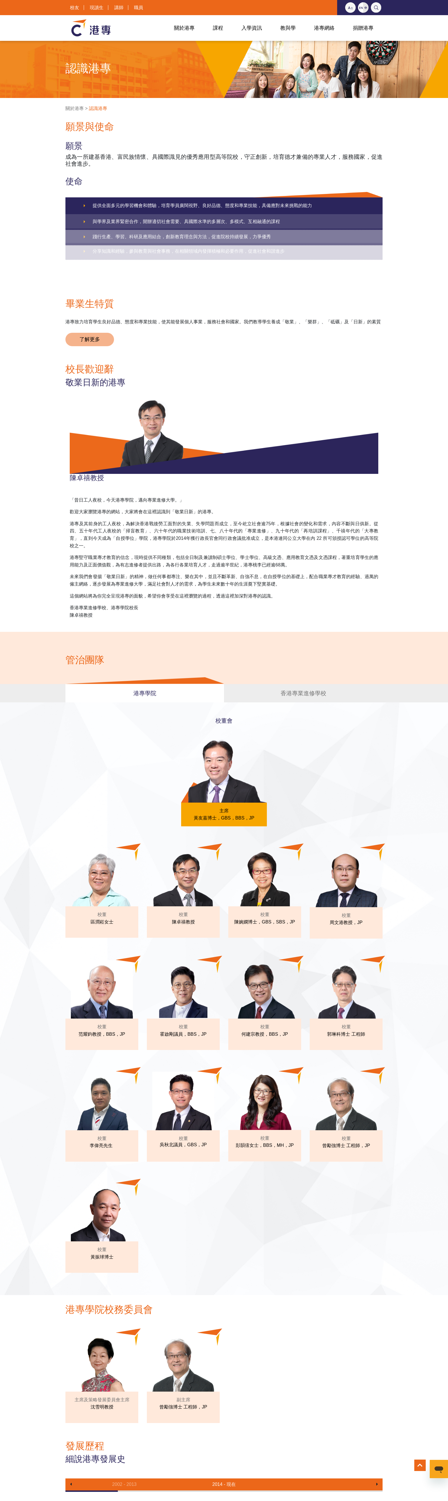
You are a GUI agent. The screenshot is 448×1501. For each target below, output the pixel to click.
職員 (138, 7)
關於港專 (74, 108)
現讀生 (96, 7)
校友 (74, 7)
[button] (71, 1484)
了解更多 (89, 339)
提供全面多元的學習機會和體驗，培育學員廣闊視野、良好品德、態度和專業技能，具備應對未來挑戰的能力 (202, 205)
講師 (118, 7)
